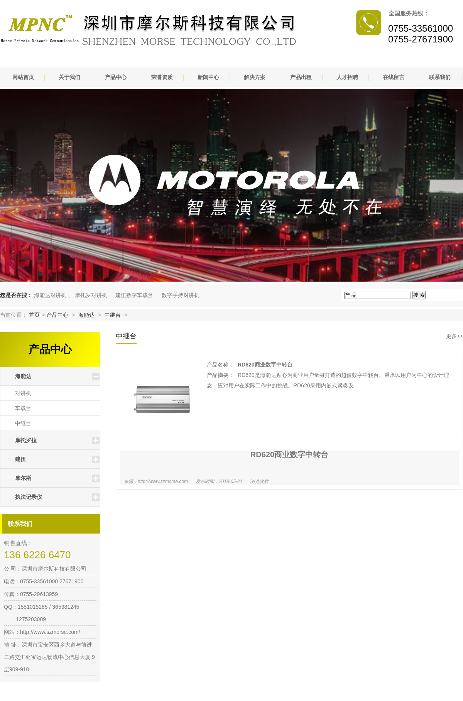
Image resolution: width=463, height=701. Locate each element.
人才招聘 (347, 77)
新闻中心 (208, 77)
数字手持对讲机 (180, 295)
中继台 (113, 315)
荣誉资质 (162, 77)
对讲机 (23, 393)
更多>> (454, 336)
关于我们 (69, 77)
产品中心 (116, 77)
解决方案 (254, 77)
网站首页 (23, 77)
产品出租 (301, 77)
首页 (34, 315)
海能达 (86, 315)
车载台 (23, 408)
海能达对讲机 (50, 295)
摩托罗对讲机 (91, 295)
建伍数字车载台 (134, 295)
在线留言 (393, 77)
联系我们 (440, 77)
